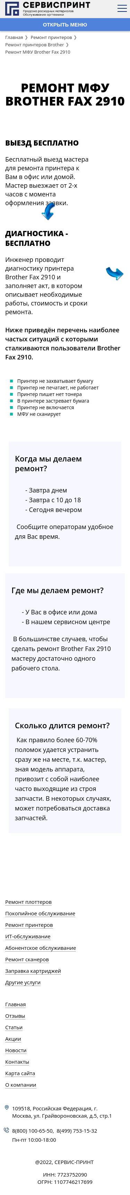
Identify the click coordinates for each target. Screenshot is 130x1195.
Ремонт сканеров (27, 959)
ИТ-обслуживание (28, 936)
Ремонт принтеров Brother (34, 44)
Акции (13, 1038)
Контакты (17, 1061)
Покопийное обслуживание (40, 913)
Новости (16, 1050)
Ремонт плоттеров (28, 901)
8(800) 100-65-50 (32, 1130)
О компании (20, 1084)
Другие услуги (23, 982)
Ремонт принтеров (51, 37)
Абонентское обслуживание (40, 947)
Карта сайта (20, 1073)
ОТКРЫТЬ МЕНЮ (65, 25)
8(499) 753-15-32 (77, 1130)
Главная (14, 37)
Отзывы (15, 1015)
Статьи (14, 1027)
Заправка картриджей (33, 970)
